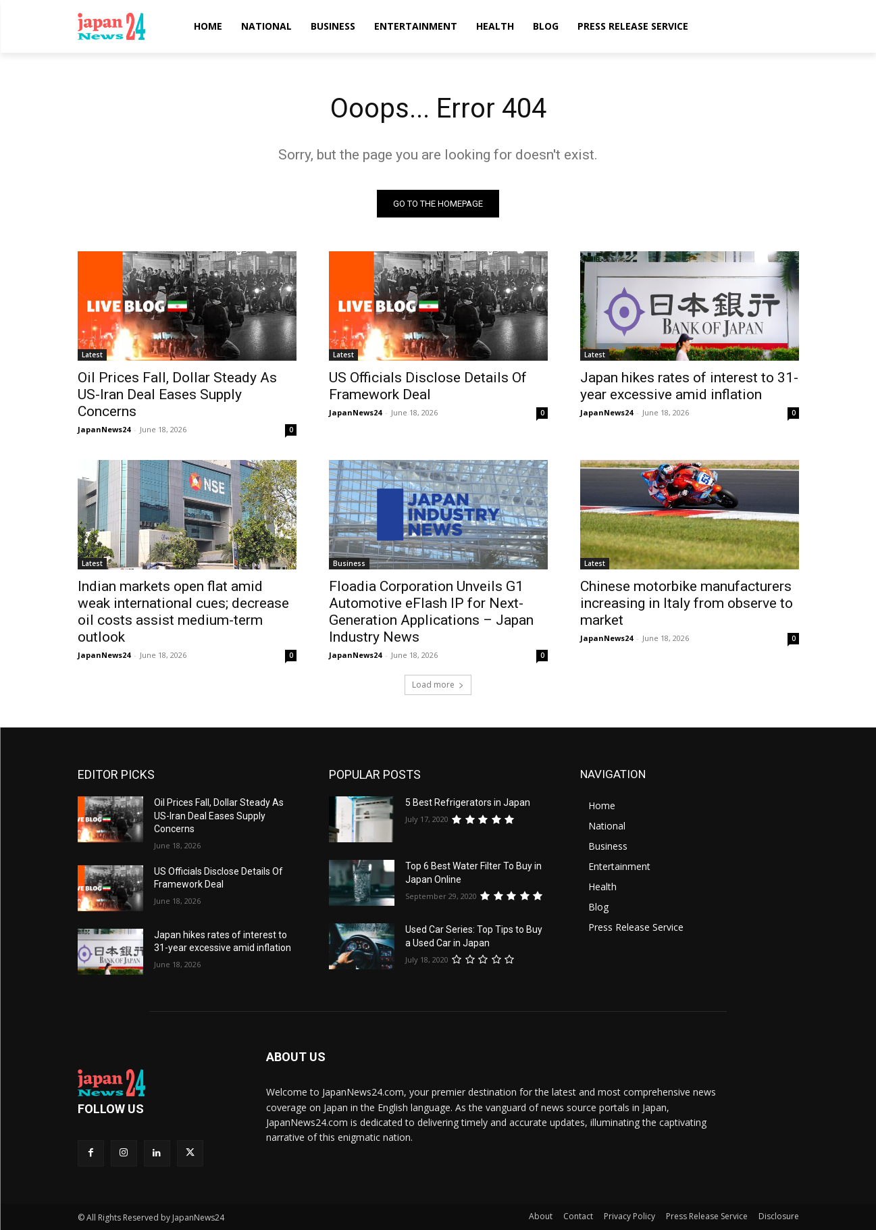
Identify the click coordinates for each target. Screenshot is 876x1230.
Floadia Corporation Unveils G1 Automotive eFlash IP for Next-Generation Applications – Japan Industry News (431, 611)
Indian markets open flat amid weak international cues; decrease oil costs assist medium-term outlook (183, 611)
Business (349, 563)
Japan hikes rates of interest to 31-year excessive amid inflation (689, 386)
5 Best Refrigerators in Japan (467, 802)
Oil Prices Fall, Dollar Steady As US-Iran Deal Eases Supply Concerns (177, 394)
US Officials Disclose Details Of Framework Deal (428, 386)
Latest (92, 354)
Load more (438, 684)
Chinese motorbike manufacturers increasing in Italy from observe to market (686, 603)
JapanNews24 (104, 429)
